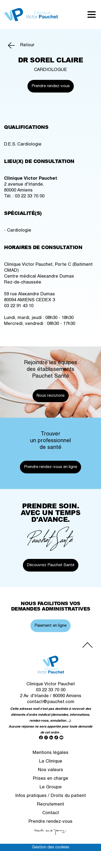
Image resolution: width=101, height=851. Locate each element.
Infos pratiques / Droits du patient (50, 796)
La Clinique (50, 761)
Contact (50, 813)
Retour (27, 45)
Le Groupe (51, 787)
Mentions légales (50, 753)
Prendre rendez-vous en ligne (50, 467)
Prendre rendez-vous (51, 86)
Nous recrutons (51, 396)
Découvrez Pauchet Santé (50, 565)
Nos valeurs (50, 770)
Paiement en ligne (50, 626)
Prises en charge (50, 778)
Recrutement (50, 804)
